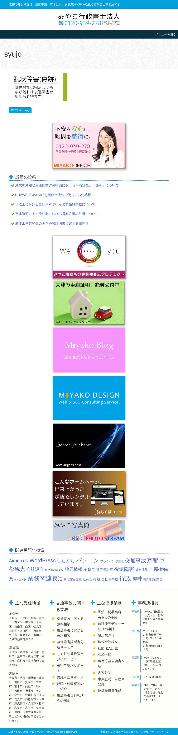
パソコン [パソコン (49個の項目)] (87, 560)
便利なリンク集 (140, 731)
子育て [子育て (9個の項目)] (89, 569)
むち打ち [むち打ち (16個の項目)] (66, 560)
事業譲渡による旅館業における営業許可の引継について (57, 214)
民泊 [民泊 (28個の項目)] (58, 578)
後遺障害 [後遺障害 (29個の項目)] (124, 569)
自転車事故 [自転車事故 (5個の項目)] (109, 579)
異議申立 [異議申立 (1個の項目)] (87, 579)
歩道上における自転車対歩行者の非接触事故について (55, 204)
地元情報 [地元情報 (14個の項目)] (73, 569)
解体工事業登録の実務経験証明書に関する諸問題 (52, 223)
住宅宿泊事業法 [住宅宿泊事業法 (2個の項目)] (54, 570)
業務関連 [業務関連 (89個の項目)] (40, 578)
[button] (165, 34)
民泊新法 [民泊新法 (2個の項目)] (69, 579)
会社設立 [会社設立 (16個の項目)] (35, 569)
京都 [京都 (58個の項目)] (152, 560)
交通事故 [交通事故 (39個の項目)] (135, 560)
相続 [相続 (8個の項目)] (96, 579)
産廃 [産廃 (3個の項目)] (79, 579)
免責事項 (105, 731)
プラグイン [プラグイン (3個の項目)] (107, 561)
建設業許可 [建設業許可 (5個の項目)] (104, 569)
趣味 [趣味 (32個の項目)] (137, 578)
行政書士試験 (120, 731)
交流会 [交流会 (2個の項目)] (120, 561)
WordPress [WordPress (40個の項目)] (42, 560)
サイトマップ (158, 731)
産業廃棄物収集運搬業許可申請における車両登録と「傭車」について (67, 185)
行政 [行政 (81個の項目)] (125, 578)
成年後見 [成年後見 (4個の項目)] (141, 569)
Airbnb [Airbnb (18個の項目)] (15, 560)
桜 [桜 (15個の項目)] (24, 578)
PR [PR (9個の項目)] (26, 561)
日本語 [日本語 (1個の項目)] (17, 579)
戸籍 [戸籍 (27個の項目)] (154, 569)
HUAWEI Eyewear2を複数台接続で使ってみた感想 (53, 195)
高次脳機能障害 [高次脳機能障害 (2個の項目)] (152, 579)
